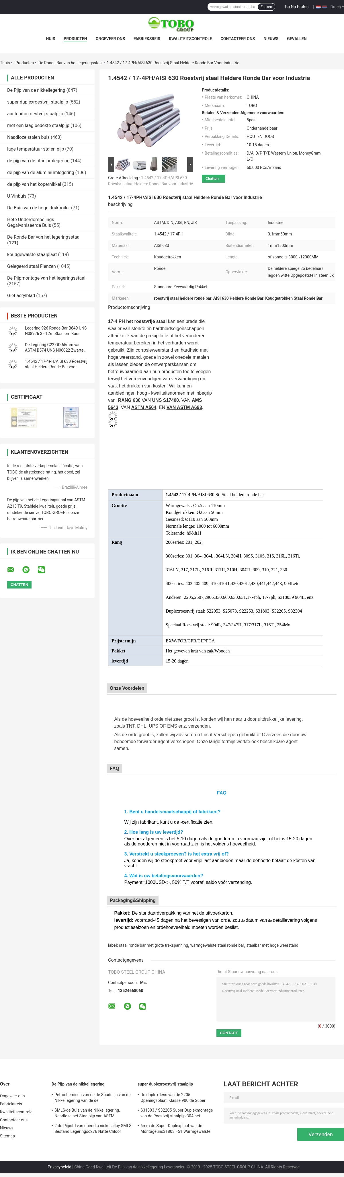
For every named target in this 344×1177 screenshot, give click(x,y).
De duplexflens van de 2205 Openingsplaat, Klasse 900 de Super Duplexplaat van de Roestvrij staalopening (178, 1098)
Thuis (5, 63)
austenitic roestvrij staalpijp (35, 113)
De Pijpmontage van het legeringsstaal (46, 278)
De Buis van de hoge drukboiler (38, 208)
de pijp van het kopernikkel (34, 184)
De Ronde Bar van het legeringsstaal (70, 63)
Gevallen (296, 38)
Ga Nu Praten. (297, 6)
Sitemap (7, 1136)
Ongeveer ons (110, 38)
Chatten (212, 178)
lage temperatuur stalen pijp (35, 149)
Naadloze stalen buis (28, 137)
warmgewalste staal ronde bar (217, 945)
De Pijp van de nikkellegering (36, 90)
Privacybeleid (59, 1167)
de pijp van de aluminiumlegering (40, 172)
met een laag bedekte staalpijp (38, 125)
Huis (50, 38)
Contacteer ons (238, 38)
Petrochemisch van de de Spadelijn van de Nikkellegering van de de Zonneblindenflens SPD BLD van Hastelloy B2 (92, 1098)
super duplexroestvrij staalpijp (37, 102)
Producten (75, 38)
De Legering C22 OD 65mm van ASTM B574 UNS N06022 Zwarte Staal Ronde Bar (54, 350)
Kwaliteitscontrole (190, 38)
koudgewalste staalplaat (32, 254)
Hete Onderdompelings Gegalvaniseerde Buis (30, 222)
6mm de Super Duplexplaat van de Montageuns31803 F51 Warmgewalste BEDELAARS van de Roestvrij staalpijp (175, 1129)
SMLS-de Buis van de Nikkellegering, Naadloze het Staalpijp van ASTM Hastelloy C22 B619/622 (87, 1114)
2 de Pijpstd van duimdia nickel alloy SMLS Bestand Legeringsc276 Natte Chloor (93, 1128)
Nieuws (270, 38)
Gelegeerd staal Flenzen (31, 266)
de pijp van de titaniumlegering (38, 160)
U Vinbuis (16, 196)
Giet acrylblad (21, 295)
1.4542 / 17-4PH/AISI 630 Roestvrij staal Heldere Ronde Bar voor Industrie (56, 367)
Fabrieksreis (147, 38)
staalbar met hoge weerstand (272, 945)
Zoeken (266, 7)
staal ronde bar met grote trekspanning (153, 945)
